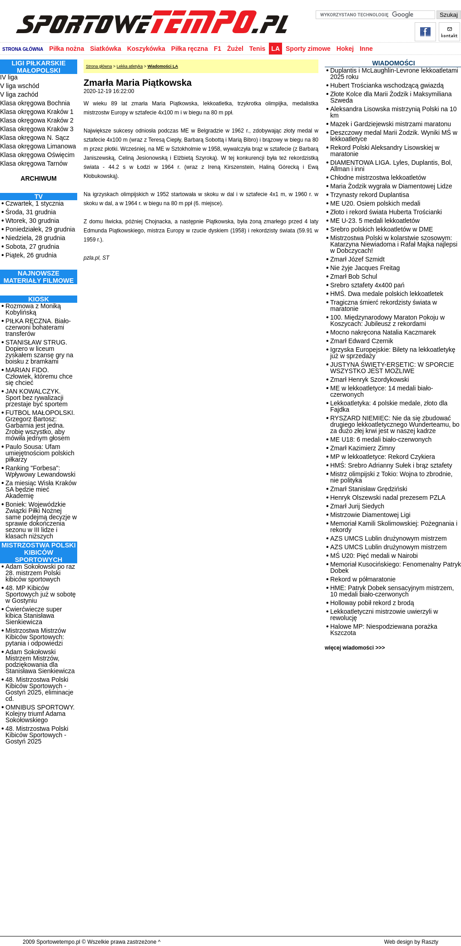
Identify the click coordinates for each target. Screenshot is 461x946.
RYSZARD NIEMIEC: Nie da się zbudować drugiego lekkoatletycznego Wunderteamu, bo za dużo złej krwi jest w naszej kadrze (395, 424)
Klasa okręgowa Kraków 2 (37, 120)
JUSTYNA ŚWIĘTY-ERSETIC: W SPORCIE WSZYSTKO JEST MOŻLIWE (392, 367)
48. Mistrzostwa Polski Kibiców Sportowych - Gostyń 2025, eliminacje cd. (39, 689)
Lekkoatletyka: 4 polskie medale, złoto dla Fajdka (388, 406)
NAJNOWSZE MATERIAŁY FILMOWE (39, 277)
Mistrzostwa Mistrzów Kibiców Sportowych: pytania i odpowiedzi (35, 637)
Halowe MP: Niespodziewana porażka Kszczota (383, 629)
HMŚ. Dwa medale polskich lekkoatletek (386, 293)
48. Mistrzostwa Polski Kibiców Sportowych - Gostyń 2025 (36, 735)
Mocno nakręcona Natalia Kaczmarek (383, 332)
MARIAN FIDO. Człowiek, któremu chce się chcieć (39, 376)
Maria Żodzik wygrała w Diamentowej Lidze (391, 186)
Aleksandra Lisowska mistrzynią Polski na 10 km (393, 112)
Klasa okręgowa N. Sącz (34, 137)
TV (39, 196)
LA (275, 48)
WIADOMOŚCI (393, 63)
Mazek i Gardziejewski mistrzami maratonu (390, 124)
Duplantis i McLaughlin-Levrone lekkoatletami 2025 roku (394, 73)
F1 (217, 48)
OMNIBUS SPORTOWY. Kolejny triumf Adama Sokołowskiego (39, 714)
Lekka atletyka (130, 66)
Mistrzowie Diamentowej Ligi (370, 514)
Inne (366, 48)
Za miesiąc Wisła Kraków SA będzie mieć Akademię (40, 489)
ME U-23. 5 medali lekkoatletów (375, 220)
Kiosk (38, 299)
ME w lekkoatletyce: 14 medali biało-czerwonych (381, 391)
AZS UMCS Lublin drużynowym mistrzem (388, 538)
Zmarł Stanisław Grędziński (368, 489)
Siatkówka (105, 48)
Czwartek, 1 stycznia (34, 203)
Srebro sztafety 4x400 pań (367, 285)
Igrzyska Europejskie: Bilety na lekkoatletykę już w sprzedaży (392, 353)
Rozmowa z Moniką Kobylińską (33, 309)
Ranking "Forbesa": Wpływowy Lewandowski (40, 471)
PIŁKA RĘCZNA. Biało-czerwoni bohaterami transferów (38, 327)
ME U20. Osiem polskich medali (375, 203)
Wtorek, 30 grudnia (32, 220)
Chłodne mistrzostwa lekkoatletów (378, 177)
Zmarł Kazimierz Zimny (362, 448)
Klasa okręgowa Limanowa (38, 146)
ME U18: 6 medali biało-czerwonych (380, 439)
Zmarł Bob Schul (353, 276)
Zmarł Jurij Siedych (357, 506)
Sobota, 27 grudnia (32, 246)
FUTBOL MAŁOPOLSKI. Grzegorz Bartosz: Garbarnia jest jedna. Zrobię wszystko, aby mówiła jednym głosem (40, 425)
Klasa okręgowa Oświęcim (37, 154)
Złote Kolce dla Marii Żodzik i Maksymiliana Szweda (391, 97)
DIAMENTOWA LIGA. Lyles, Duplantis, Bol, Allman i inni (391, 165)
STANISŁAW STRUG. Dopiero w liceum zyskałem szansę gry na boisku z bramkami (39, 352)
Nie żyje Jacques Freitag (365, 267)
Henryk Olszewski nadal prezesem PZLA (388, 497)
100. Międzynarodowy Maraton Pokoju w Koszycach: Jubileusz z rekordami (387, 320)
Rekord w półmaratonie (363, 579)
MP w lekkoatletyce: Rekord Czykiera (382, 456)
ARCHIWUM (38, 178)
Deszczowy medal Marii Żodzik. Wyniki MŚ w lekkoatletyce (393, 136)
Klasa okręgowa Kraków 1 (37, 111)
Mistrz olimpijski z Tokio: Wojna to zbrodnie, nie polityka (391, 477)
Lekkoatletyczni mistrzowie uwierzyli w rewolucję (384, 614)
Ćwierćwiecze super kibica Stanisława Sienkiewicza (33, 616)
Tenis (257, 48)
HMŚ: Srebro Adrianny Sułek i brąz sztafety (391, 465)
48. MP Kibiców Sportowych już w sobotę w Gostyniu (40, 594)
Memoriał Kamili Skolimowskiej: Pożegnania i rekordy (393, 526)
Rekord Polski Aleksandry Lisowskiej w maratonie (384, 151)
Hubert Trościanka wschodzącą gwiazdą (387, 85)
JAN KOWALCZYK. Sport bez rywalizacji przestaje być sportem (36, 398)
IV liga (9, 77)
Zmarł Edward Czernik (361, 341)
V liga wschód (19, 85)
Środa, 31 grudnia (30, 212)
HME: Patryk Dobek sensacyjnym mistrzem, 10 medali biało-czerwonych (392, 591)
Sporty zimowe (308, 48)
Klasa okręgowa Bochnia (35, 103)
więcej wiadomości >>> (355, 648)
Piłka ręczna (189, 48)
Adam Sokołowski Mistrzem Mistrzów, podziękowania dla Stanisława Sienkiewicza (40, 661)
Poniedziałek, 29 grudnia (40, 229)
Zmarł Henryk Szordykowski (369, 379)
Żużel (235, 48)
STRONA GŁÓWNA (22, 49)
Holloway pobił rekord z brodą (372, 602)
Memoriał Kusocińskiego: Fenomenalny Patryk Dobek (395, 567)
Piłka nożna (66, 48)
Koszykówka (146, 48)
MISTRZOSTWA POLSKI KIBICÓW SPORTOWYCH (38, 552)
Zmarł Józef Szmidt (357, 259)
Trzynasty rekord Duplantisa (369, 194)
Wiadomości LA (163, 66)
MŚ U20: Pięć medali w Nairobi (374, 555)
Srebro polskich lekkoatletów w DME (381, 229)
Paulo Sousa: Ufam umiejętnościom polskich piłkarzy (39, 453)
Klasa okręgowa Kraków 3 (37, 129)
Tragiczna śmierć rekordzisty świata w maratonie (383, 305)
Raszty (429, 942)
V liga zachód (19, 94)
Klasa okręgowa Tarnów (33, 163)
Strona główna (99, 66)
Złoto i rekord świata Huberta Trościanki (386, 212)
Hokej (345, 48)
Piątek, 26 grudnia (31, 255)
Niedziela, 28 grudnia (35, 237)
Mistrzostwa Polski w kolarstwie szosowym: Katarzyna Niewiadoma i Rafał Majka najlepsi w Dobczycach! (393, 244)
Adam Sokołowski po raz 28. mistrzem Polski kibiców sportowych (40, 573)
